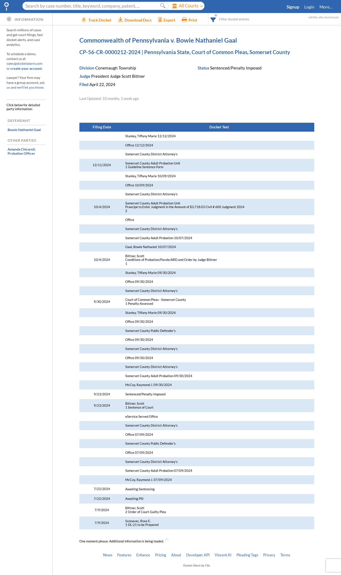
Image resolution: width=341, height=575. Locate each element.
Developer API (198, 555)
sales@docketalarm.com (24, 63)
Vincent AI (223, 555)
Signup (293, 7)
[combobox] (220, 19)
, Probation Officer (22, 151)
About (176, 555)
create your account (26, 68)
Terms (285, 555)
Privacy (269, 555)
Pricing (160, 555)
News (107, 555)
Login (309, 7)
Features (124, 555)
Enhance (143, 555)
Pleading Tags (247, 555)
